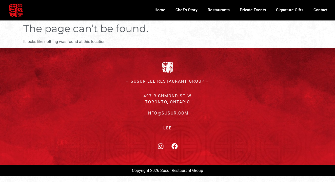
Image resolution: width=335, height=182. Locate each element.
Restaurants (219, 10)
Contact (320, 10)
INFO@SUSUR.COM (168, 113)
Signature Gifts (289, 10)
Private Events (253, 10)
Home (159, 10)
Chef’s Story (186, 10)
